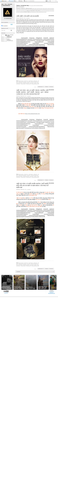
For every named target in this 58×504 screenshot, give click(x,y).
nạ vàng (35, 82)
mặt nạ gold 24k (23, 83)
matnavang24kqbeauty (1, 5)
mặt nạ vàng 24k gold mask (44, 10)
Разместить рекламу (51, 293)
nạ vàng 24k (28, 81)
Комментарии (10, 4)
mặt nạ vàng (29, 10)
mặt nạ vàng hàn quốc (19, 82)
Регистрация (11, 0)
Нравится (46, 86)
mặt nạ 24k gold (42, 9)
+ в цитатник (29, 189)
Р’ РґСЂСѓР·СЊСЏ (8, 18)
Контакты (51, 292)
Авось (26, 0)
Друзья (6, 4)
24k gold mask (31, 9)
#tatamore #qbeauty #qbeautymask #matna (37, 8)
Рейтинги (21, 0)
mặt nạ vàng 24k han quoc (34, 81)
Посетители (9, 39)
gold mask (35, 9)
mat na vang (26, 12)
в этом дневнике (5, 25)
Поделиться (51, 86)
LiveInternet (4, 1)
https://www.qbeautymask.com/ (32, 113)
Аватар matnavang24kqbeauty (7, 12)
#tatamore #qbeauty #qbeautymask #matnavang (48, 8)
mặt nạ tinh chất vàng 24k (23, 10)
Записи (2, 4)
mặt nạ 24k (38, 9)
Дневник (51, 15)
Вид (48, 1)
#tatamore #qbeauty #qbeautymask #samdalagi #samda (22, 9)
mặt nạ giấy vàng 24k (48, 9)
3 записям (32, 5)
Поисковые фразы (10, 40)
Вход (15, 0)
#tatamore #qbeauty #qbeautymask (24, 8)
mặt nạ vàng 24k (36, 10)
